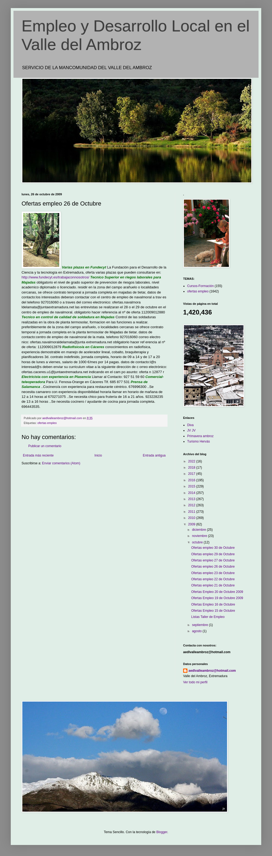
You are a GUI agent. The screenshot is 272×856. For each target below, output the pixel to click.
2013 (192, 499)
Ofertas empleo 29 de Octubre (213, 554)
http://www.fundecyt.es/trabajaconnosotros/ (55, 277)
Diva (190, 425)
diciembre (199, 530)
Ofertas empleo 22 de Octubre (213, 579)
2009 (192, 524)
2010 (192, 518)
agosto (197, 631)
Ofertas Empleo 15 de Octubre (213, 611)
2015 (192, 486)
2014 (192, 493)
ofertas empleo (47, 423)
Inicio (98, 455)
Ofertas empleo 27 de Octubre (213, 560)
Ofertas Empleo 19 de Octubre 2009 (217, 598)
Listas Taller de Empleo (208, 617)
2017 (192, 474)
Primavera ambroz (200, 436)
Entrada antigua (154, 455)
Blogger (161, 832)
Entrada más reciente (38, 455)
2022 (192, 461)
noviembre (200, 536)
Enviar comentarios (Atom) (61, 463)
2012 (192, 505)
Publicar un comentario (44, 446)
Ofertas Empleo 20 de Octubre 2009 (217, 592)
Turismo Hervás (198, 441)
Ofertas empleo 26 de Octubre (213, 566)
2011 (192, 512)
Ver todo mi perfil (195, 682)
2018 (192, 467)
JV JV (191, 430)
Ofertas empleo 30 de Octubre (213, 548)
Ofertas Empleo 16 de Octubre (213, 604)
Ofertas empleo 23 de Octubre (213, 573)
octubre (198, 542)
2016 (192, 480)
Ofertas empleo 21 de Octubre (213, 585)
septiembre (200, 625)
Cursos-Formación (200, 286)
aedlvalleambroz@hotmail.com (212, 671)
